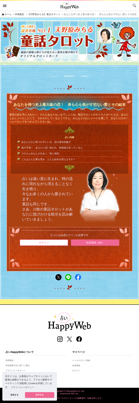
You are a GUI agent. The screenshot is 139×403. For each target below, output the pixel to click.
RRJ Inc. (75, 393)
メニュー (54, 76)
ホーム (6, 14)
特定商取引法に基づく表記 (18, 365)
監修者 (69, 76)
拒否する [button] (14, 395)
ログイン (44, 242)
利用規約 (10, 360)
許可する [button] (40, 395)
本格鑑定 (19, 14)
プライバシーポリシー (16, 370)
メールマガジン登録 (81, 360)
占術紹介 (85, 76)
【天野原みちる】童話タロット (44, 14)
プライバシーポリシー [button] (22, 387)
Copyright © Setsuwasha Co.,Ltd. (69, 391)
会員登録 (95, 242)
